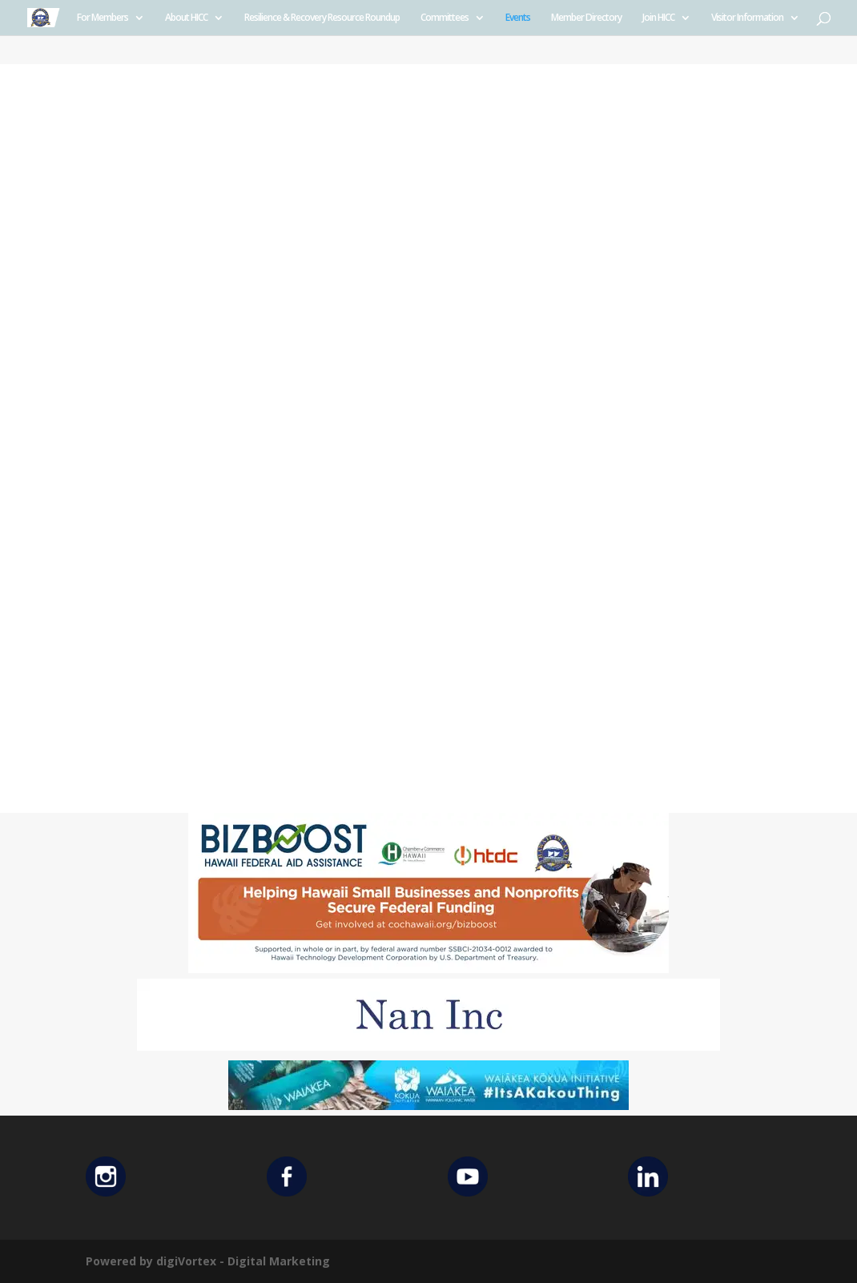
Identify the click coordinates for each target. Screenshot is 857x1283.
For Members (102, 18)
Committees (444, 18)
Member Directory (586, 18)
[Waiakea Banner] (428, 1105)
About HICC (186, 18)
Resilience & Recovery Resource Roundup (322, 18)
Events (517, 18)
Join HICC (658, 18)
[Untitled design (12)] (428, 1046)
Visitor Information (747, 18)
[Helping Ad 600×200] (428, 968)
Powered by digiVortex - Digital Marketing (208, 1261)
